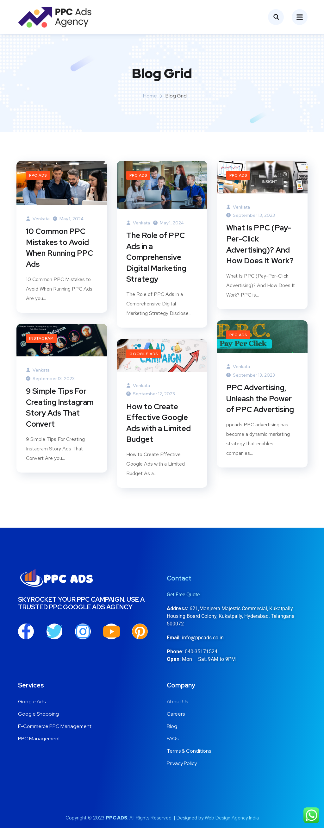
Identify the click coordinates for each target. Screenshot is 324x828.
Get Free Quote (183, 595)
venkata (38, 219)
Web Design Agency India (232, 818)
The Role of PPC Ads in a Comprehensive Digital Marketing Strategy (156, 258)
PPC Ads (38, 175)
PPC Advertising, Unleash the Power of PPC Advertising (260, 399)
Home (150, 95)
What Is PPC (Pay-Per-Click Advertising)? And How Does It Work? (260, 245)
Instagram (41, 338)
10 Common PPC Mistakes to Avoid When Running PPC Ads (59, 249)
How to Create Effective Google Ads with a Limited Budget (158, 424)
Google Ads (143, 353)
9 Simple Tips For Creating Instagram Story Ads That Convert (60, 408)
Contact (179, 578)
